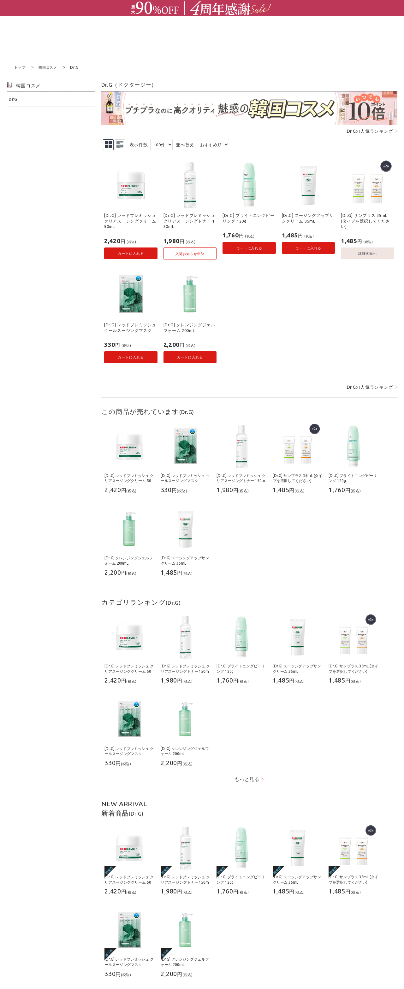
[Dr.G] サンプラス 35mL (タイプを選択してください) (365, 220)
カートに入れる (131, 253)
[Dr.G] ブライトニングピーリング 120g (248, 218)
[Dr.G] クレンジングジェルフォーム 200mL (189, 327)
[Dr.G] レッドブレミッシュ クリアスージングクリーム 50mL (130, 220)
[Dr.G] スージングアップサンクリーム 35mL (308, 218)
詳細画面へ (367, 253)
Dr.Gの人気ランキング (370, 130)
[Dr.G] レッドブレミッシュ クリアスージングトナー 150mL (189, 220)
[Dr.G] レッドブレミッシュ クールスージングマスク (130, 327)
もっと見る (247, 779)
